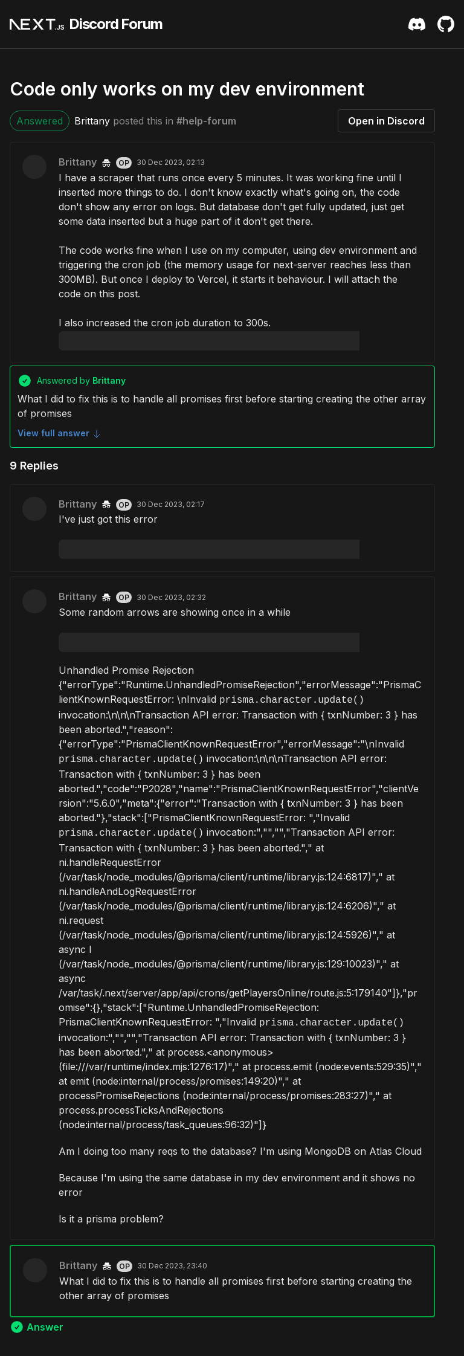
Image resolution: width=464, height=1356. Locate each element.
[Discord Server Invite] (416, 24)
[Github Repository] (445, 24)
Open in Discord (386, 121)
